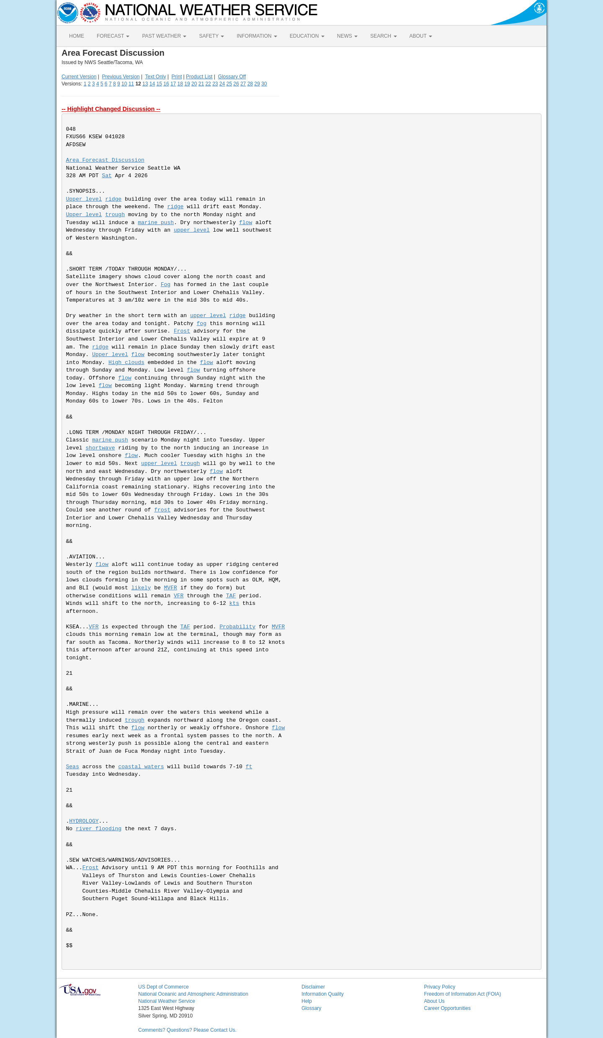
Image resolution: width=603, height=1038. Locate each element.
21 (201, 84)
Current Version (79, 77)
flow (245, 222)
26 (236, 84)
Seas (72, 767)
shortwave (100, 448)
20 (194, 84)
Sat (106, 176)
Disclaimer (313, 987)
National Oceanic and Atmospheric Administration (193, 994)
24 (222, 84)
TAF (231, 596)
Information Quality (323, 994)
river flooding (98, 829)
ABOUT (421, 36)
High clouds (126, 362)
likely (141, 588)
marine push (156, 222)
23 (215, 84)
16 (166, 84)
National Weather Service (166, 1001)
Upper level (84, 199)
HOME (76, 36)
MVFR (170, 588)
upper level (192, 230)
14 (152, 84)
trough (115, 215)
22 (208, 84)
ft (249, 767)
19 (187, 84)
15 (159, 84)
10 (124, 84)
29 (257, 84)
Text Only (155, 77)
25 (229, 84)
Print (177, 77)
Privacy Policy (440, 987)
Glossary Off (232, 77)
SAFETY (211, 36)
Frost (182, 331)
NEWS (347, 36)
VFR (178, 596)
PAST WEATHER (164, 36)
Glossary (311, 1008)
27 (243, 84)
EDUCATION (307, 36)
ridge (113, 199)
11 (131, 84)
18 (180, 84)
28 (250, 84)
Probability (237, 627)
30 (264, 84)
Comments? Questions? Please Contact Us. (187, 1030)
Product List (199, 77)
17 (173, 84)
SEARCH (383, 36)
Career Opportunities (447, 1008)
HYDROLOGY (83, 821)
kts (234, 603)
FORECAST (113, 36)
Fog (165, 284)
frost (162, 510)
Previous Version (121, 77)
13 (145, 84)
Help (307, 1001)
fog (201, 323)
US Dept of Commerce (163, 987)
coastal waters (141, 767)
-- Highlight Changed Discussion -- (111, 109)
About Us (434, 1001)
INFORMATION (257, 36)
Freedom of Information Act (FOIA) (462, 994)
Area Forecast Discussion (105, 160)
